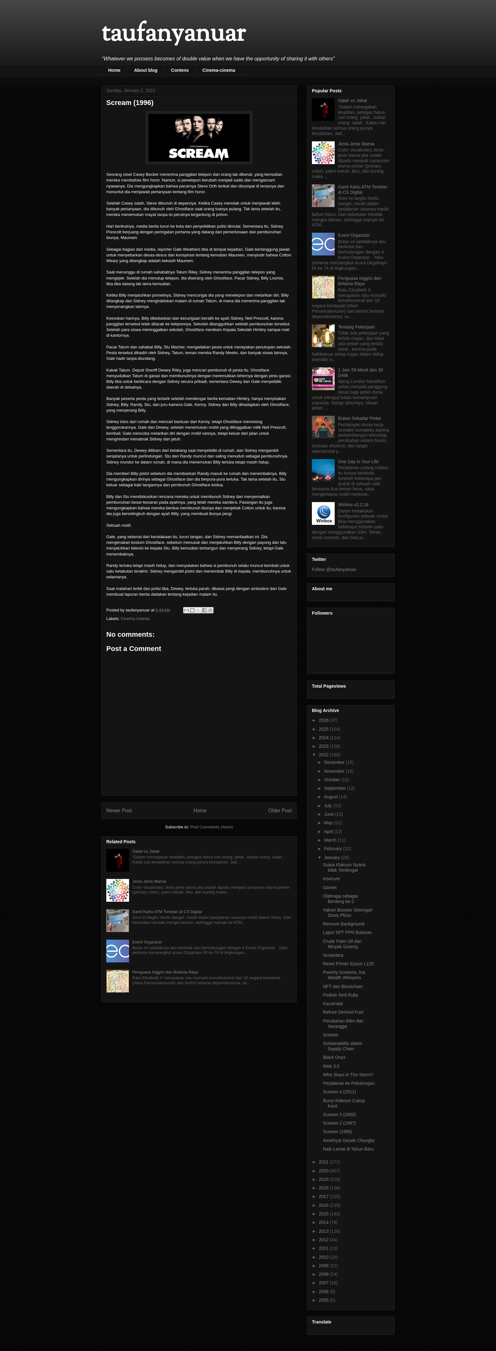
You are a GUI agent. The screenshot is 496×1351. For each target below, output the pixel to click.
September (335, 788)
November (334, 771)
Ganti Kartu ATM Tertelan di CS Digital (167, 911)
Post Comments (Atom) (211, 827)
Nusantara (333, 955)
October (332, 779)
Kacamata (333, 1003)
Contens (180, 70)
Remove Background (343, 923)
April (329, 831)
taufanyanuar (173, 34)
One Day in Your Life (358, 461)
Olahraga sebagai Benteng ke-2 (340, 899)
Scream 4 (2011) (339, 1091)
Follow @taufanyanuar (334, 569)
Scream (330, 1034)
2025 (324, 729)
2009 (324, 1265)
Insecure (331, 878)
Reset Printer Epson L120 (348, 963)
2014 (324, 1222)
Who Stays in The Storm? (348, 1074)
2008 (324, 1274)
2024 (324, 737)
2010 (324, 1257)
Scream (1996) (337, 1131)
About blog (146, 70)
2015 (324, 1213)
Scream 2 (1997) (339, 1123)
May (328, 822)
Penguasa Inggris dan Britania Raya (165, 972)
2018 (324, 1187)
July (328, 805)
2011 (324, 1248)
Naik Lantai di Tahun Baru (348, 1148)
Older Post (280, 810)
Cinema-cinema (218, 70)
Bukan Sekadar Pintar (359, 418)
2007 (324, 1282)
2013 (324, 1231)
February (333, 848)
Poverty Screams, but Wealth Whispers (344, 975)
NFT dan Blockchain (343, 986)
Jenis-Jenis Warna (149, 881)
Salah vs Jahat (145, 851)
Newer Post (119, 810)
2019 (324, 1179)
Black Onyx (334, 1057)
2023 (324, 746)
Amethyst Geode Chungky (349, 1140)
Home (114, 70)
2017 (324, 1196)
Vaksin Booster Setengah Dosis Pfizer (348, 912)
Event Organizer (147, 942)
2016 (324, 1205)
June (329, 814)
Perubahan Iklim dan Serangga (343, 1023)
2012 (324, 1239)
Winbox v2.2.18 (353, 504)
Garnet (330, 887)
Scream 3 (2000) (339, 1114)
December (334, 762)
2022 (324, 754)
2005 (324, 1300)
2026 (324, 720)
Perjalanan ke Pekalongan (349, 1083)
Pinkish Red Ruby (340, 995)
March (331, 840)
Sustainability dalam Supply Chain (343, 1046)
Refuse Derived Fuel (343, 1012)
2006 (324, 1291)
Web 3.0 (331, 1066)
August (331, 796)
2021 (324, 1161)
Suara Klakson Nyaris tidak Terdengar (344, 867)
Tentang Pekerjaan (356, 326)
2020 (324, 1170)
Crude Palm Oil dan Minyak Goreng (342, 944)
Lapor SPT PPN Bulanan (347, 932)
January (332, 857)
